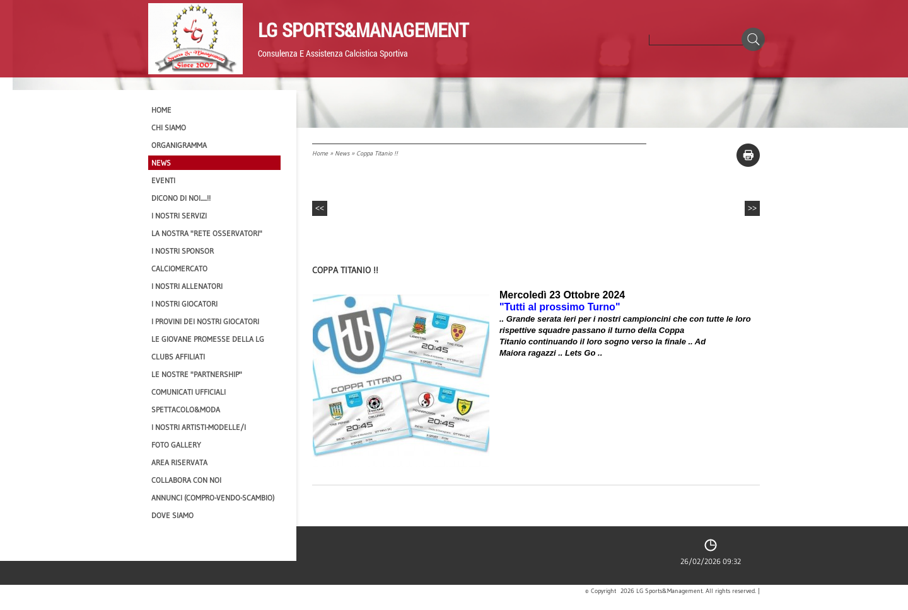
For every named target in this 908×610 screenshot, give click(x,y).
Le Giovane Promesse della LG (207, 339)
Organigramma (179, 145)
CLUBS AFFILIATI (178, 356)
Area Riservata (179, 462)
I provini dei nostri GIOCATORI (205, 321)
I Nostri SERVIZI (179, 215)
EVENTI (163, 180)
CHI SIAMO (168, 127)
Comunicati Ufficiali (188, 392)
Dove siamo (172, 515)
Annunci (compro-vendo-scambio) (212, 497)
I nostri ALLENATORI (187, 286)
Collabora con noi (186, 480)
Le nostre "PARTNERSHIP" (196, 374)
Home (320, 153)
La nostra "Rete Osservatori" (206, 233)
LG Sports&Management (363, 29)
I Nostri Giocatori (184, 303)
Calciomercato (179, 268)
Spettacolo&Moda (185, 409)
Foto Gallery (176, 444)
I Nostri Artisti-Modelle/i (198, 427)
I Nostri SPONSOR (182, 251)
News (342, 153)
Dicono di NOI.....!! (181, 198)
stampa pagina (748, 155)
